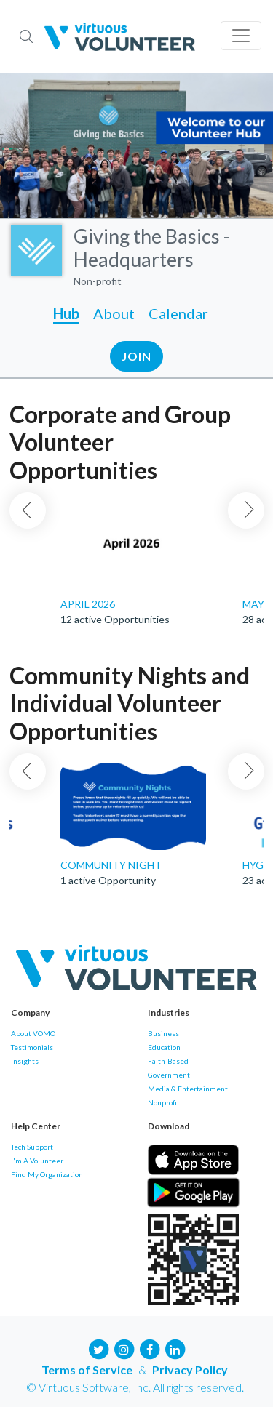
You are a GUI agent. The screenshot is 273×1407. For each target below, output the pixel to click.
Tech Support (32, 1146)
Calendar (178, 313)
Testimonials (32, 1047)
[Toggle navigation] (241, 35)
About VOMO (33, 1033)
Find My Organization (47, 1174)
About (114, 313)
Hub (66, 313)
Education (164, 1047)
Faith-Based (168, 1061)
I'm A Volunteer (37, 1160)
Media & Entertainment (188, 1088)
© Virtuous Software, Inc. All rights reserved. (135, 1387)
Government (169, 1074)
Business (163, 1033)
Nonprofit (164, 1102)
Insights (25, 1061)
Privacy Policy (190, 1369)
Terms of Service (86, 1369)
